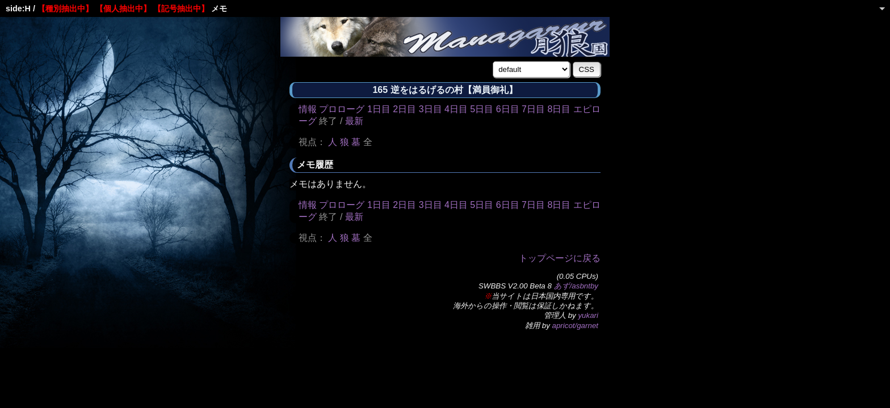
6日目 (507, 109)
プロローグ (341, 109)
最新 (354, 121)
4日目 (456, 109)
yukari (588, 315)
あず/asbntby (576, 286)
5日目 (481, 109)
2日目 (404, 109)
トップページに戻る (560, 258)
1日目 (379, 109)
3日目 (430, 109)
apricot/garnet (575, 325)
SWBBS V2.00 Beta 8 (515, 286)
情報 (308, 109)
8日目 (558, 109)
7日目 (533, 109)
